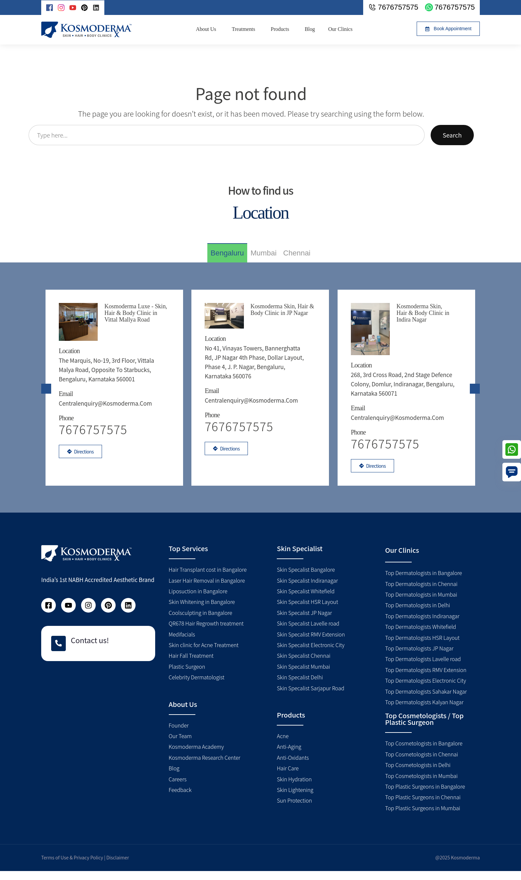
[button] (448, 29)
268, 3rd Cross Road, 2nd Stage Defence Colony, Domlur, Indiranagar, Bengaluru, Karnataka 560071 (403, 364)
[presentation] (46, 393)
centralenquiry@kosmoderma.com (106, 398)
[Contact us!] (58, 652)
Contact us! (90, 648)
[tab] (227, 252)
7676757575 (240, 433)
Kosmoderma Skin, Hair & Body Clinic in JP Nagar (283, 309)
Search (452, 135)
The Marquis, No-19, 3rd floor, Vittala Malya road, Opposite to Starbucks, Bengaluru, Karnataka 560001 (107, 364)
